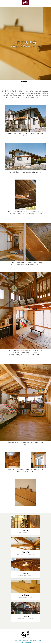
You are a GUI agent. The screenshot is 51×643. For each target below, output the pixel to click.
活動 (31, 640)
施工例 (39, 640)
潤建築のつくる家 (17, 640)
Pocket (30, 82)
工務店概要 (25, 640)
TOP (11, 640)
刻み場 (34, 640)
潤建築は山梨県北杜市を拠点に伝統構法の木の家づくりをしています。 (25, 2)
